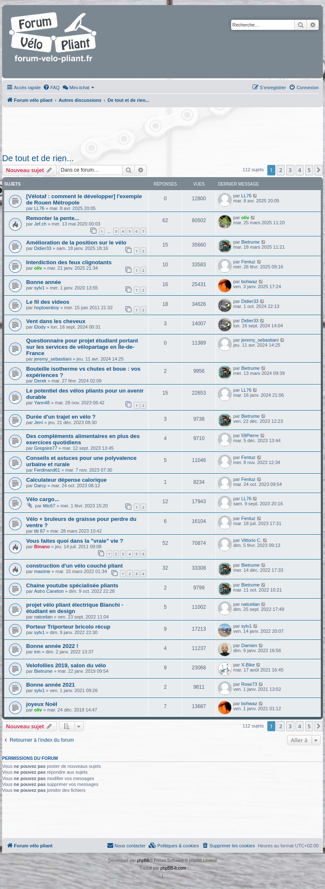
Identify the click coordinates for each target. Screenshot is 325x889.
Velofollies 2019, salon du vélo (66, 665)
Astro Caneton (49, 591)
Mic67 (49, 505)
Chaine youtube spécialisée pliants (72, 585)
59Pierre (250, 435)
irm (37, 651)
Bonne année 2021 (50, 685)
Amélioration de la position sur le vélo (76, 242)
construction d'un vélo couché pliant (74, 566)
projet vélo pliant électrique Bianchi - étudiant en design (74, 608)
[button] (318, 170)
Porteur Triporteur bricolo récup (68, 627)
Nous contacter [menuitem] (126, 845)
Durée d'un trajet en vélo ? (61, 417)
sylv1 (39, 287)
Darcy (40, 485)
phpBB (143, 860)
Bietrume (250, 241)
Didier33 (42, 248)
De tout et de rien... (38, 158)
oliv (245, 217)
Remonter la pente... (52, 218)
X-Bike (248, 664)
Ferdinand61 (47, 469)
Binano (42, 546)
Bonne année (43, 282)
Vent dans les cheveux (55, 321)
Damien (249, 645)
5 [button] (309, 170)
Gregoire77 (45, 448)
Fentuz (248, 261)
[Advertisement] (161, 128)
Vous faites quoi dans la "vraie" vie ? (74, 541)
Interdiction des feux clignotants (69, 262)
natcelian (43, 616)
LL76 (39, 208)
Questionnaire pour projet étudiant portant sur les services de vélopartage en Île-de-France (82, 346)
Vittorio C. (251, 540)
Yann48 (42, 402)
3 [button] (290, 170)
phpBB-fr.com (173, 868)
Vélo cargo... (42, 499)
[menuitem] (51, 87)
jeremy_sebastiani (53, 358)
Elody (40, 326)
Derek (40, 380)
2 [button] (280, 170)
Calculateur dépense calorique (66, 480)
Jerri (38, 422)
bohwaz (249, 281)
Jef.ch (40, 223)
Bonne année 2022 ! (52, 646)
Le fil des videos (47, 302)
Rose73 (249, 684)
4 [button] (299, 170)
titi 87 (39, 530)
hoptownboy (46, 307)
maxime (42, 571)
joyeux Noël (41, 704)
